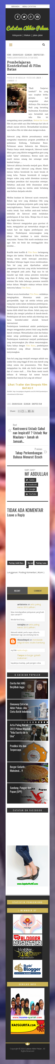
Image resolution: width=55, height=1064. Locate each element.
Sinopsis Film (37, 403)
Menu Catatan (29, 6)
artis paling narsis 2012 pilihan (29, 606)
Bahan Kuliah (17, 403)
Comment (38, 590)
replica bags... (22, 650)
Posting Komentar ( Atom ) (31, 572)
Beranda (15, 6)
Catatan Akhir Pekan (33, 1048)
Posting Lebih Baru (16, 562)
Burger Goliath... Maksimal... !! (18, 768)
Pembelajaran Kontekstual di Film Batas (24, 66)
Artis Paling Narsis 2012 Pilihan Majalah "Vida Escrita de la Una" (20, 730)
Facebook (31, 484)
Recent (17, 590)
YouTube (31, 494)
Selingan (27, 403)
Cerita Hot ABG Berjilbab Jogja (17, 685)
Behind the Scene (41, 120)
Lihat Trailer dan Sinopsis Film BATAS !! (27, 386)
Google (30, 489)
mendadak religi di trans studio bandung (31, 641)
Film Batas (32, 252)
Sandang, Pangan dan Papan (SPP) (20, 789)
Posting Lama (41, 562)
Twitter (30, 480)
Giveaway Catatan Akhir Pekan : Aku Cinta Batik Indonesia (20, 707)
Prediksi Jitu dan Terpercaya (18, 747)
